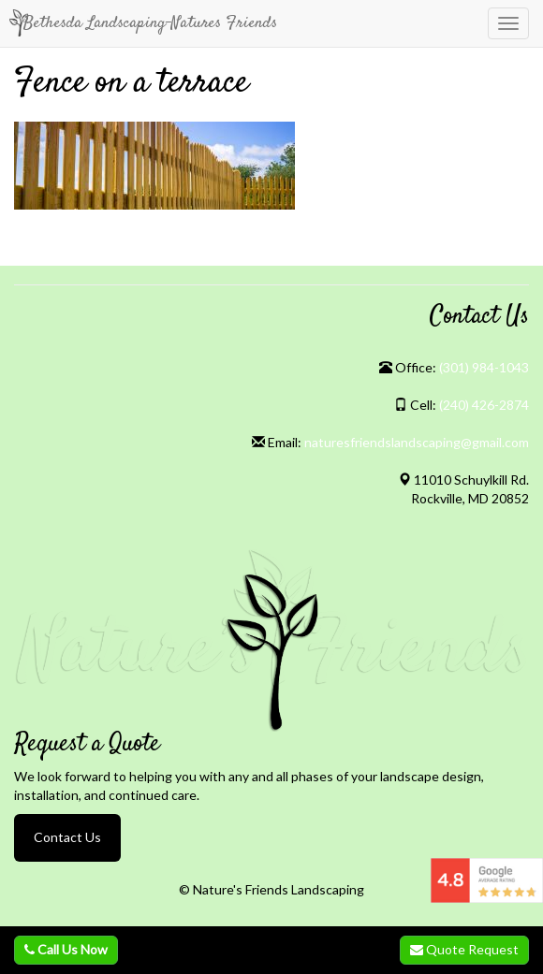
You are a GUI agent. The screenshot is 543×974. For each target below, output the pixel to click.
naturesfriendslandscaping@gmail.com (416, 442)
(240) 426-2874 (484, 405)
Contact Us (67, 837)
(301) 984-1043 (484, 367)
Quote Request (464, 949)
